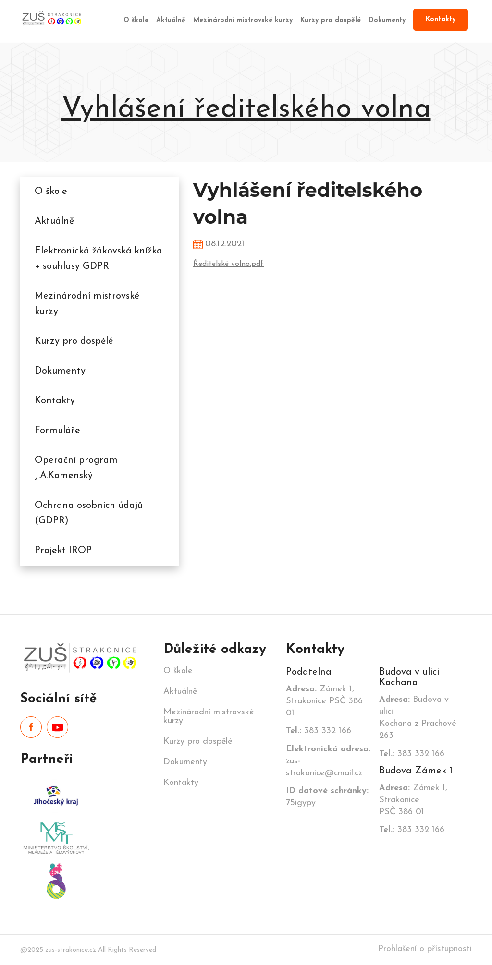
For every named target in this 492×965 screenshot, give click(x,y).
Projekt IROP (63, 550)
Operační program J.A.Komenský (76, 468)
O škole (135, 20)
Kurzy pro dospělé (330, 20)
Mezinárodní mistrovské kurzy (243, 20)
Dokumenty (387, 20)
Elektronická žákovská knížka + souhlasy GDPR (98, 258)
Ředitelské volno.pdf (228, 264)
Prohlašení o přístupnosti (425, 948)
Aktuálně (170, 20)
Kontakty (440, 19)
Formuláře (57, 430)
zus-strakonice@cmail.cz (328, 761)
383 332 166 (318, 731)
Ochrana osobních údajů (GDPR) (89, 513)
